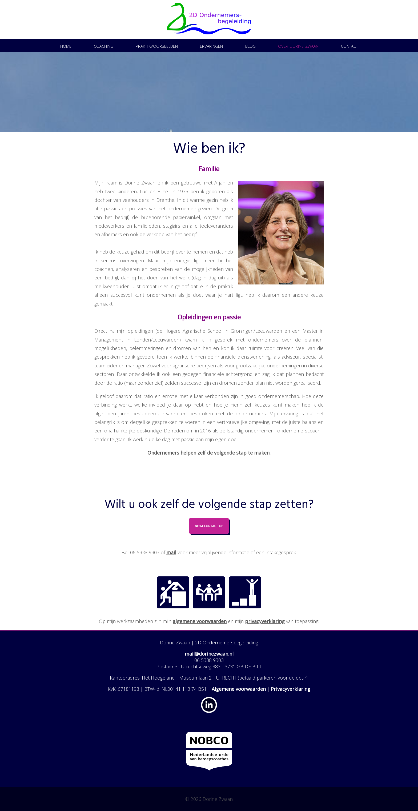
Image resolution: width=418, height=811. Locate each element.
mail (171, 552)
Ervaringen (211, 45)
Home (65, 45)
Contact (349, 45)
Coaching (103, 45)
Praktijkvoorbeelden (157, 45)
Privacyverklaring (290, 689)
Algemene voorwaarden (239, 689)
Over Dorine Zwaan (298, 45)
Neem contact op (209, 525)
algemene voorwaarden (200, 621)
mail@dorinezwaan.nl (209, 654)
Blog (250, 45)
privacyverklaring (265, 621)
